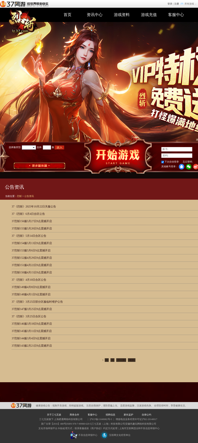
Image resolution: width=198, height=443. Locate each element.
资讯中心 (95, 14)
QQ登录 (181, 166)
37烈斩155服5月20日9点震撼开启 (32, 228)
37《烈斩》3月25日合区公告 (29, 316)
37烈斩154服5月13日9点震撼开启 (32, 243)
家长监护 (128, 414)
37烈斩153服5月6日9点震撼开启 (31, 250)
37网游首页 (25, 4)
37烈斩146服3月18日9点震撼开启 (32, 323)
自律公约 (146, 414)
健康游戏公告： (44, 405)
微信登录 (188, 166)
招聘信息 (110, 414)
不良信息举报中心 (83, 435)
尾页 (131, 360)
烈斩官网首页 (24, 22)
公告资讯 (29, 196)
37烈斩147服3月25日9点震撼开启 (32, 309)
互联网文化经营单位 (115, 435)
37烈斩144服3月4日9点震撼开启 (31, 338)
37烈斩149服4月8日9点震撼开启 (31, 287)
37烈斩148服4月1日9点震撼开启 (31, 294)
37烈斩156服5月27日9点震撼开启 (32, 221)
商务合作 (74, 414)
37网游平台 (21, 405)
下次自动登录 (172, 161)
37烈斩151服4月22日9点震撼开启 (32, 265)
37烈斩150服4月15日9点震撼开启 (32, 272)
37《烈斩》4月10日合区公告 (29, 279)
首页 (67, 14)
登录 (170, 3)
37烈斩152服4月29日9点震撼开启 (32, 257)
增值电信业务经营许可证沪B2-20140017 (136, 419)
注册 (176, 3)
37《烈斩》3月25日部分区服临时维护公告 (37, 301)
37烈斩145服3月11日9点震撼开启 (32, 331)
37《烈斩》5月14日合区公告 (29, 235)
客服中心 (176, 14)
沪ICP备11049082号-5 (101, 419)
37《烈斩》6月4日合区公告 (28, 213)
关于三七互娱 (54, 414)
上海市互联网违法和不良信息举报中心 (139, 428)
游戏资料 (122, 14)
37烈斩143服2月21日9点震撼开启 (32, 345)
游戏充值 (149, 14)
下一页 (121, 360)
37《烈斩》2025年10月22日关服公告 (34, 206)
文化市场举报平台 (47, 428)
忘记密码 (187, 161)
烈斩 (19, 196)
